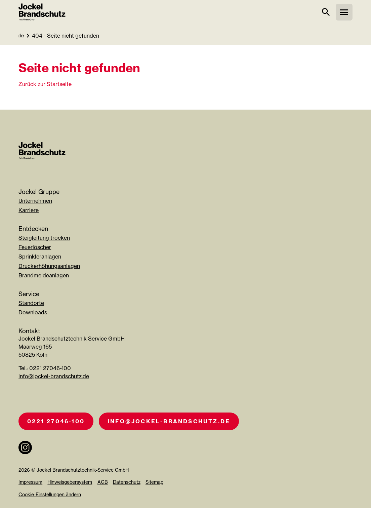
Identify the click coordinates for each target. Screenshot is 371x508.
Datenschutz (126, 482)
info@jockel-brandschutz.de (53, 376)
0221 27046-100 (56, 421)
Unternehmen (35, 200)
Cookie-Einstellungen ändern (49, 494)
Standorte (31, 303)
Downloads (32, 312)
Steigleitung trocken (44, 237)
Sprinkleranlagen (39, 256)
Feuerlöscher (34, 247)
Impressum (30, 482)
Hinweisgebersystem (69, 482)
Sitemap (154, 482)
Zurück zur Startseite (45, 84)
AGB (102, 482)
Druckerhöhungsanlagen (49, 266)
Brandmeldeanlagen (43, 275)
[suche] (326, 12)
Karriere (28, 210)
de (21, 35)
